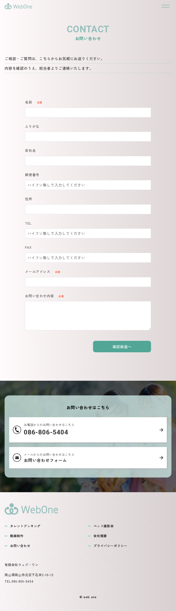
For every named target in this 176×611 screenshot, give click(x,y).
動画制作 (14, 536)
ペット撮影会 (101, 526)
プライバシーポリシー (107, 546)
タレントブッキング (23, 526)
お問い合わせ (17, 546)
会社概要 (97, 536)
